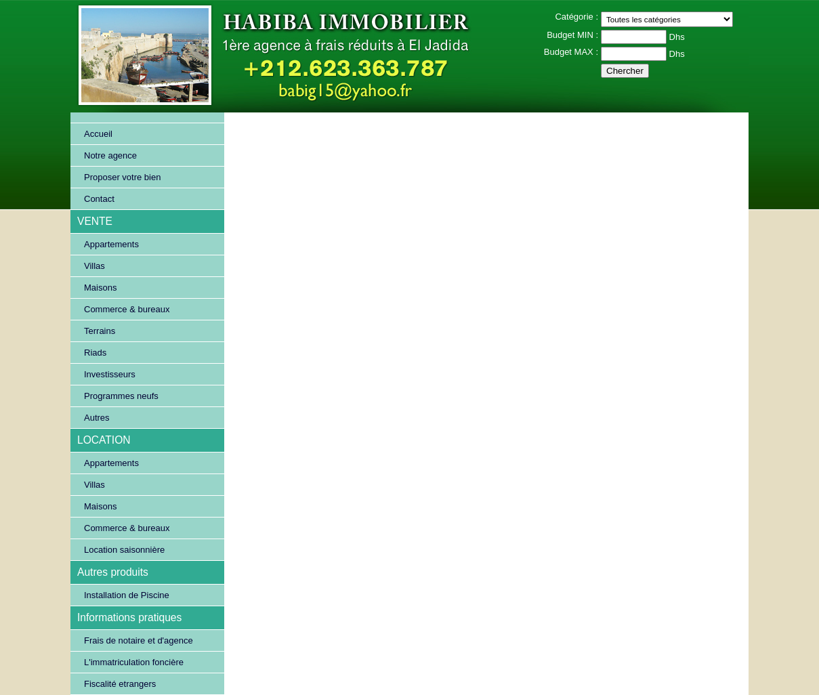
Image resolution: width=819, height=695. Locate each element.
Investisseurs (109, 374)
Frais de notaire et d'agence (138, 640)
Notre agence (110, 155)
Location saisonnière (124, 550)
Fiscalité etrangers (120, 684)
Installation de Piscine (126, 595)
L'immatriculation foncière (134, 662)
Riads (95, 353)
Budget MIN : (572, 35)
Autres (97, 418)
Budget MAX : (571, 52)
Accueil (98, 134)
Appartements (111, 244)
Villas (94, 266)
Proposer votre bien (122, 177)
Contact (99, 199)
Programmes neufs (121, 396)
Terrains (99, 331)
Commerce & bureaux (126, 309)
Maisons (100, 287)
